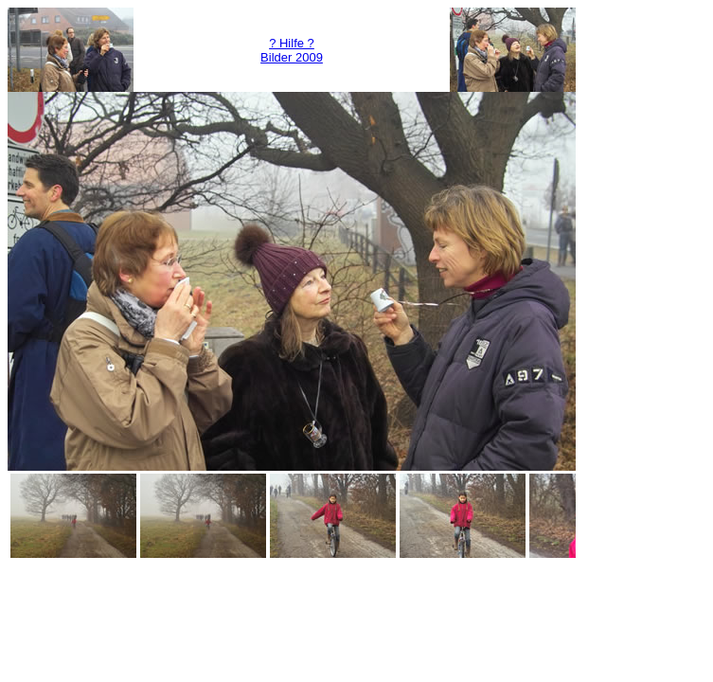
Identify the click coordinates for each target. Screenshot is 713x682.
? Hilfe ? (291, 43)
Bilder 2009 (291, 57)
